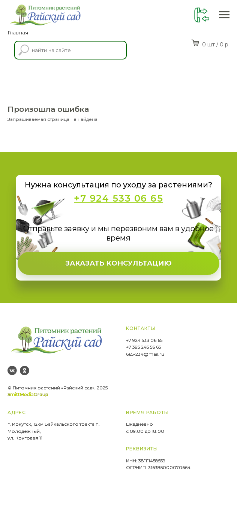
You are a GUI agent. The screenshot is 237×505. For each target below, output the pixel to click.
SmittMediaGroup (28, 394)
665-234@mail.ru (145, 354)
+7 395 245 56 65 (143, 347)
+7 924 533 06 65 (144, 340)
